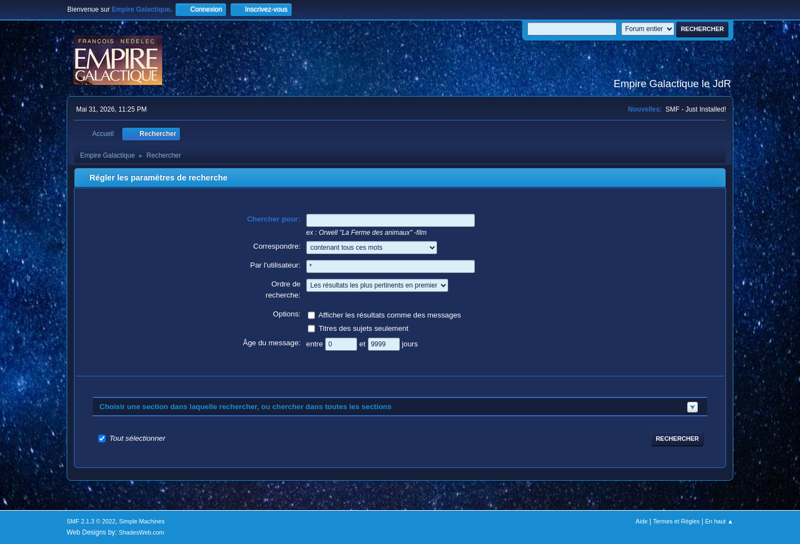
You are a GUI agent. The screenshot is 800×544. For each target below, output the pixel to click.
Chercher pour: (274, 219)
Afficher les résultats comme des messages (389, 314)
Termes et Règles (676, 521)
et (363, 343)
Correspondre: (277, 246)
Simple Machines (141, 521)
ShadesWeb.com (141, 532)
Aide (642, 521)
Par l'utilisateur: (275, 265)
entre (315, 343)
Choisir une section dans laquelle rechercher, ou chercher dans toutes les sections (245, 406)
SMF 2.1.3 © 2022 (91, 521)
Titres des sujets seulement (363, 328)
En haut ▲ (719, 521)
